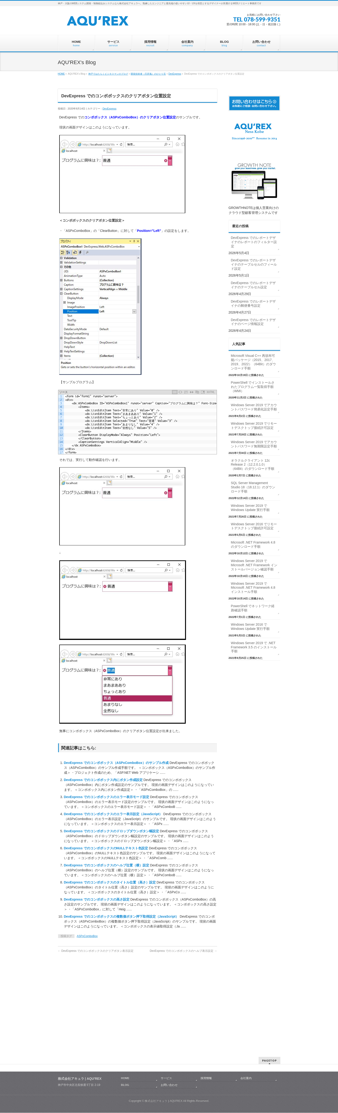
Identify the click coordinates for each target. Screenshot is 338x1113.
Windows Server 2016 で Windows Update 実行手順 (250, 627)
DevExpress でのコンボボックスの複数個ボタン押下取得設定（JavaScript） (122, 916)
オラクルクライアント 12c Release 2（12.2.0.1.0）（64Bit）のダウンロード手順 (253, 465)
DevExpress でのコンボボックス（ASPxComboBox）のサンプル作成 (117, 763)
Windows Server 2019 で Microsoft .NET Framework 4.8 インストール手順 (253, 588)
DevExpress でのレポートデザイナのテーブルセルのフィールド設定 (254, 264)
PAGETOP (269, 1020)
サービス (166, 1038)
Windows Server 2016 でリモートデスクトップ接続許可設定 (254, 526)
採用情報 (206, 1038)
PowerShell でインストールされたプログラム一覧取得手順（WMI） (253, 387)
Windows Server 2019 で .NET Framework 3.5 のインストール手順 (254, 647)
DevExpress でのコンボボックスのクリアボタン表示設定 (96, 950)
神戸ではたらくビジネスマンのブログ (108, 74)
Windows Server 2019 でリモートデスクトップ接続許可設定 (254, 426)
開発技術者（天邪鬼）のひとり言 (148, 74)
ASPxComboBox (87, 936)
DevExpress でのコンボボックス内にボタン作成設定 (104, 780)
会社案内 (246, 1038)
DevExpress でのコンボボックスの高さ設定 (97, 899)
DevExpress (174, 74)
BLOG (125, 1045)
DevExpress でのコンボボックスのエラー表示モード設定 (107, 797)
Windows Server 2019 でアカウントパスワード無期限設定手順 (254, 444)
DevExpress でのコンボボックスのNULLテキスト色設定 (106, 848)
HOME (61, 74)
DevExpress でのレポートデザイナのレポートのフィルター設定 (254, 242)
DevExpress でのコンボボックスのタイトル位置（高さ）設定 (110, 882)
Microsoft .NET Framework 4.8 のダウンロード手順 (253, 544)
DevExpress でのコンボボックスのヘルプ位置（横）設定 (107, 865)
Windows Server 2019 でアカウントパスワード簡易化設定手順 (254, 407)
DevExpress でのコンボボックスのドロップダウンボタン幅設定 (112, 831)
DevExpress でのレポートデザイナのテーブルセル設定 (253, 285)
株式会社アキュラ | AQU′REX (163, 1060)
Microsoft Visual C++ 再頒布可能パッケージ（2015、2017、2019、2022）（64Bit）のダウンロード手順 (253, 362)
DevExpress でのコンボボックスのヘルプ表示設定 (183, 950)
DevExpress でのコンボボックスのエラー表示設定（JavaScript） (113, 814)
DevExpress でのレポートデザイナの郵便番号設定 (253, 303)
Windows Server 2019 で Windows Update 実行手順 (250, 508)
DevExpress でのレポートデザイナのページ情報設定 (253, 322)
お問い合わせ (169, 1045)
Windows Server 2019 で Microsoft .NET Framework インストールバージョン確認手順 (254, 565)
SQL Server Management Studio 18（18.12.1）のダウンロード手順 (253, 487)
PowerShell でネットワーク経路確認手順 (253, 608)
